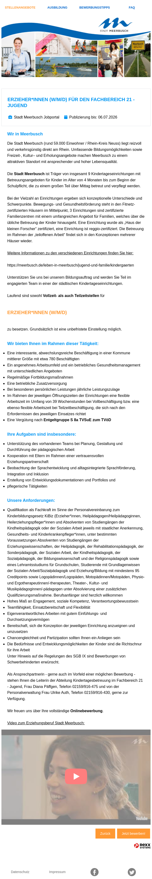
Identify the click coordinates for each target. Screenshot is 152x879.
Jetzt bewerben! (133, 833)
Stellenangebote (20, 7)
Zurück (105, 833)
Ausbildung (57, 7)
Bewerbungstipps (94, 7)
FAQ (132, 7)
